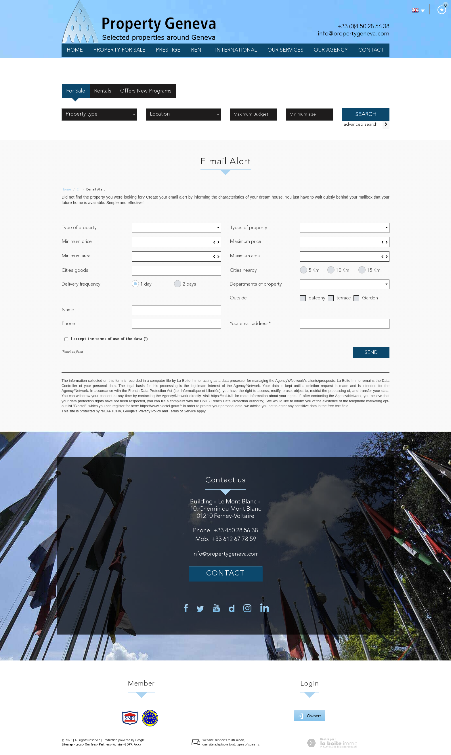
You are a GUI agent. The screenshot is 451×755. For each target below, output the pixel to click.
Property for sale (119, 50)
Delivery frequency (81, 284)
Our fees (91, 744)
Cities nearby (243, 270)
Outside (238, 298)
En (79, 189)
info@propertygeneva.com (353, 34)
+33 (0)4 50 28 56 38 (363, 27)
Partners (105, 744)
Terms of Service (182, 411)
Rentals (102, 91)
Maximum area (245, 256)
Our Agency (331, 50)
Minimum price (77, 241)
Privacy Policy (149, 411)
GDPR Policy (132, 744)
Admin (117, 744)
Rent (198, 50)
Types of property (248, 227)
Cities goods (75, 270)
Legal (79, 744)
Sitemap (67, 744)
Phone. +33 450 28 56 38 (225, 531)
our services (285, 50)
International (236, 50)
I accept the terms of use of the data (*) (109, 338)
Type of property (79, 227)
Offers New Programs (145, 91)
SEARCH (366, 114)
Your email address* (250, 323)
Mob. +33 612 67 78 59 (225, 539)
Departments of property (256, 284)
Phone (68, 323)
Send (371, 352)
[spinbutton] (176, 242)
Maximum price (245, 241)
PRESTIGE (168, 50)
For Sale (75, 91)
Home (75, 50)
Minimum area (76, 256)
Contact (371, 50)
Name (68, 309)
